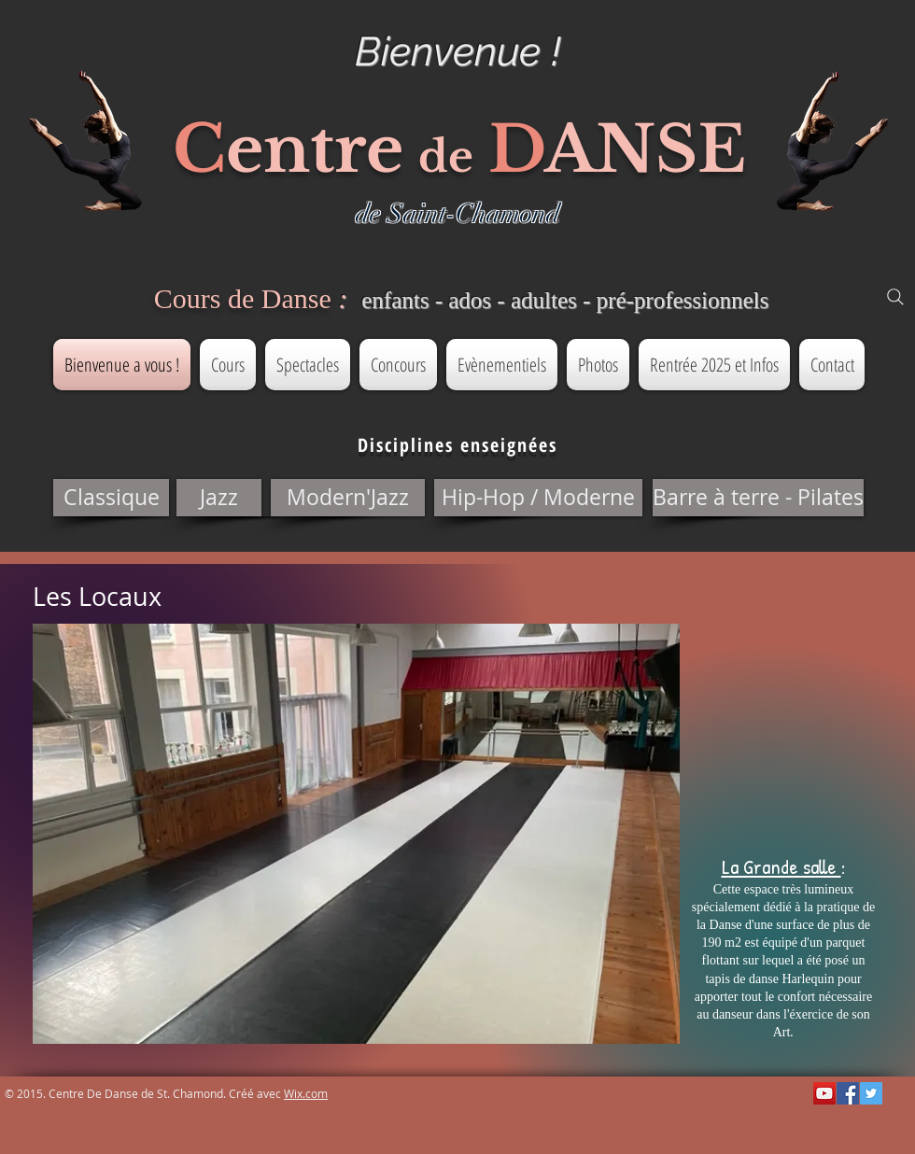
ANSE (645, 149)
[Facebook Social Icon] (848, 1093)
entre (314, 149)
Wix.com (306, 1093)
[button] (111, 497)
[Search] (895, 297)
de (445, 156)
